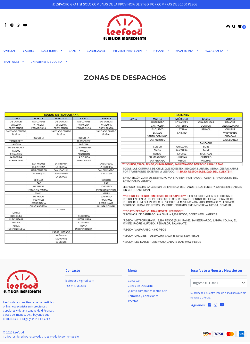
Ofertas (10, 53)
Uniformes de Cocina (46, 64)
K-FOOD (158, 53)
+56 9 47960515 (75, 288)
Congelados (96, 53)
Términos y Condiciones (143, 298)
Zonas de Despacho (141, 288)
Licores (28, 53)
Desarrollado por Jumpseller (62, 339)
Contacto (134, 283)
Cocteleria (49, 53)
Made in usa (184, 53)
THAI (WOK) (11, 64)
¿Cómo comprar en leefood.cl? (147, 293)
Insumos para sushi (127, 53)
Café (72, 53)
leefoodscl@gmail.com (79, 283)
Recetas (133, 303)
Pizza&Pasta (213, 53)
